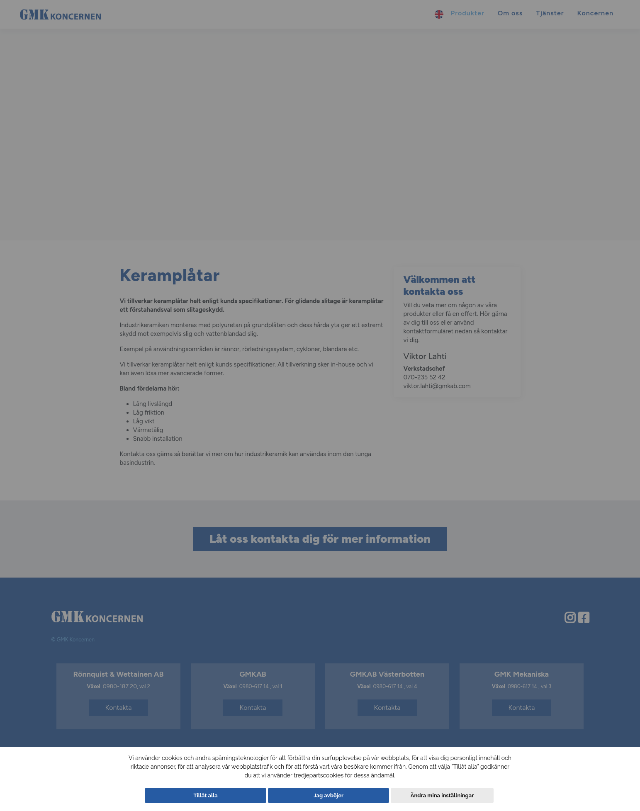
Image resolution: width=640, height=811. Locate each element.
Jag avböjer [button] (329, 795)
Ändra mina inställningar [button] (435, 795)
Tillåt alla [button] (212, 795)
